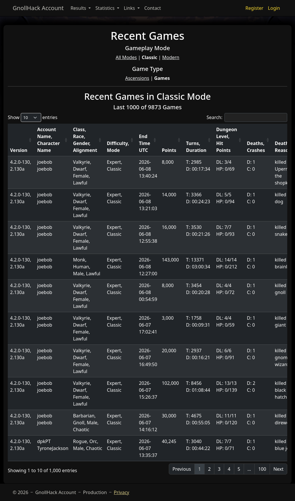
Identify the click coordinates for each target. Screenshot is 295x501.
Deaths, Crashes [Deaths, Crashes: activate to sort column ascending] (256, 146)
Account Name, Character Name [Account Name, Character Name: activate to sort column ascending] (48, 139)
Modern (170, 57)
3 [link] (219, 469)
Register (254, 8)
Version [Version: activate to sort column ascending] (18, 150)
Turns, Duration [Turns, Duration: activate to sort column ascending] (196, 146)
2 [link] (209, 469)
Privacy (121, 492)
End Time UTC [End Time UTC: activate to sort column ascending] (144, 143)
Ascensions (137, 78)
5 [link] (239, 469)
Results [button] (79, 8)
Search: (247, 117)
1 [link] (199, 469)
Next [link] (278, 469)
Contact (152, 8)
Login (274, 8)
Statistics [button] (105, 8)
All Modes (126, 57)
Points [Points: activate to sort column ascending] (169, 150)
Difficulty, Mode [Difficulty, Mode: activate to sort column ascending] (118, 146)
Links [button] (130, 8)
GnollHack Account (38, 8)
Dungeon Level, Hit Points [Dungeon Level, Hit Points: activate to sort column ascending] (226, 139)
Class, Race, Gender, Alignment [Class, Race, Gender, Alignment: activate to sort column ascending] (85, 139)
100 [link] (262, 469)
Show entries (32, 117)
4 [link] (229, 469)
